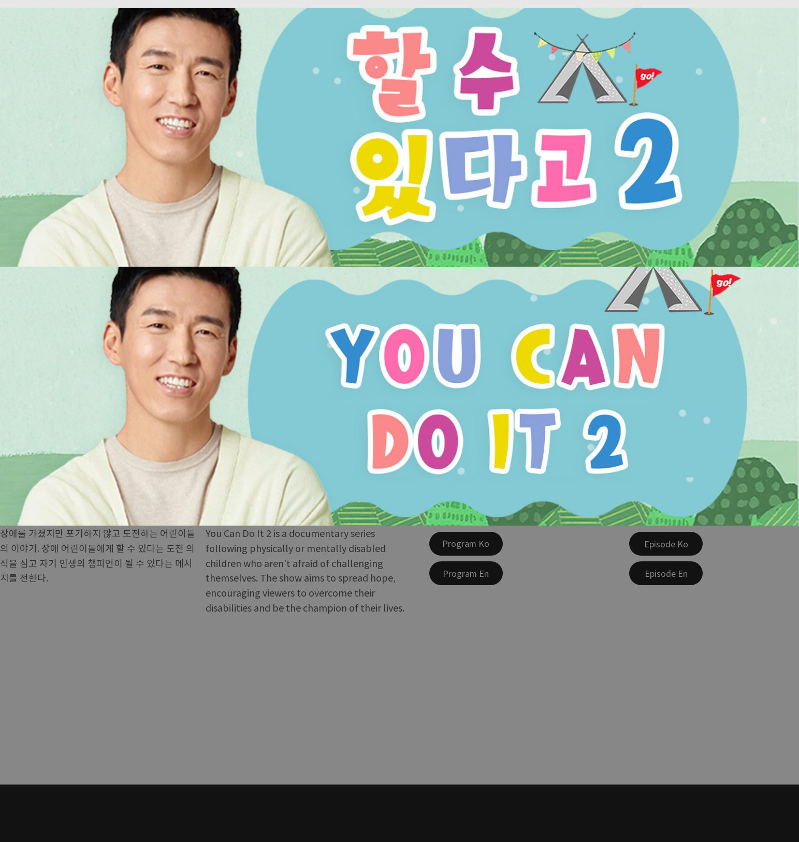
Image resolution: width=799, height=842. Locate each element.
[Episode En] (666, 573)
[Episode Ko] (666, 544)
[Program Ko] (466, 544)
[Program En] (466, 573)
